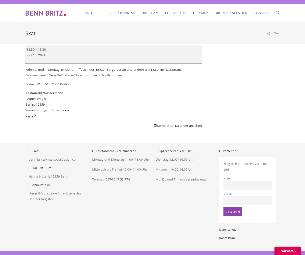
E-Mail (227, 194)
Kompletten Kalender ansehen (179, 125)
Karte (30, 116)
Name (227, 178)
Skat (277, 33)
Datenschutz (227, 229)
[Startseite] (268, 33)
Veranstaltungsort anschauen (47, 110)
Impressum (227, 238)
